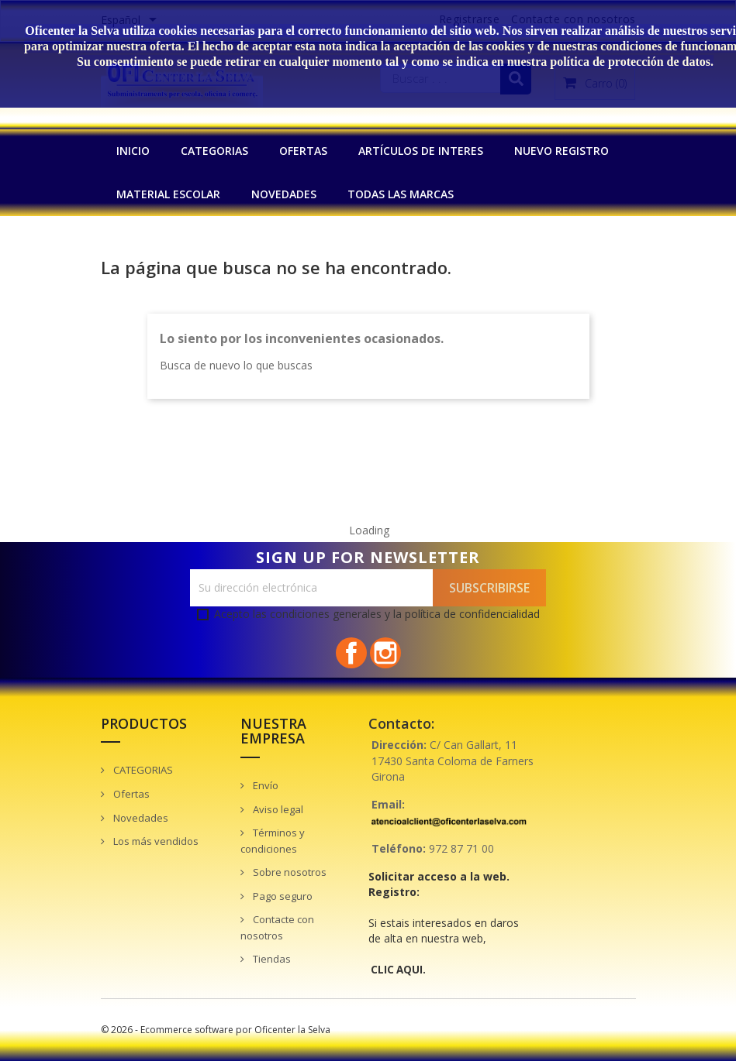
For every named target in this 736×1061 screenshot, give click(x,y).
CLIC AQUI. (398, 970)
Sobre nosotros (289, 872)
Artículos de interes (420, 150)
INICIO (133, 150)
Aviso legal (277, 809)
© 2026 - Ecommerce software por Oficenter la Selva (215, 1029)
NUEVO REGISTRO (561, 150)
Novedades (139, 818)
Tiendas (271, 959)
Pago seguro (282, 896)
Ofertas (130, 794)
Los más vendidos (155, 841)
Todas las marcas (400, 194)
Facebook (351, 652)
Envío (264, 785)
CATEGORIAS (214, 150)
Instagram (385, 652)
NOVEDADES (283, 194)
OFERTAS (303, 150)
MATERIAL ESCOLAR (168, 194)
